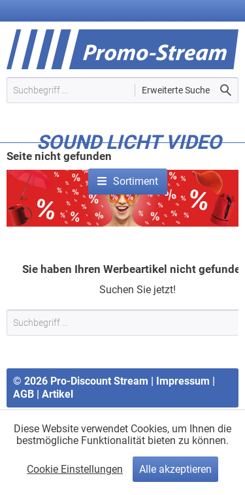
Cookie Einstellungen (75, 469)
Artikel (57, 394)
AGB (23, 394)
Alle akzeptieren (175, 469)
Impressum (183, 381)
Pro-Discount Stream (99, 381)
